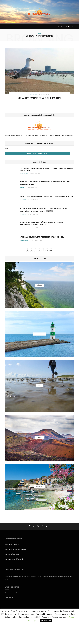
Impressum (9, 598)
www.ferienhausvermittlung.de (15, 549)
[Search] (72, 26)
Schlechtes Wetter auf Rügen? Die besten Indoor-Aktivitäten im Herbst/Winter (42, 223)
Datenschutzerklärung (12, 593)
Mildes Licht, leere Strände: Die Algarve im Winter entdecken (46, 196)
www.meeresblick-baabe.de (14, 559)
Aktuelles (23, 214)
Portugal (23, 199)
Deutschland (24, 240)
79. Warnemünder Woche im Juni (39, 98)
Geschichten (24, 174)
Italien (22, 187)
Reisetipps (33, 95)
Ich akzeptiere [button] (46, 621)
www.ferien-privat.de (12, 544)
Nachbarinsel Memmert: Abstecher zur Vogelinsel (42, 237)
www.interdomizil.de (12, 554)
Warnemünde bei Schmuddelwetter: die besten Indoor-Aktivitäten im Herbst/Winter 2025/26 (44, 210)
